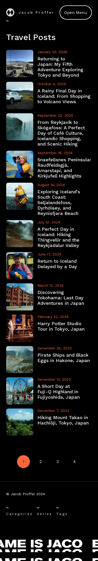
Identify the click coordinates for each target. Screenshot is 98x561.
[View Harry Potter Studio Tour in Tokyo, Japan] (49, 328)
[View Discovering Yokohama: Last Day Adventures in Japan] (49, 296)
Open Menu (75, 12)
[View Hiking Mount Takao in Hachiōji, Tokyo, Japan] (49, 422)
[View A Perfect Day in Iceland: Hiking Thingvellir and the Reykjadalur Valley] (49, 234)
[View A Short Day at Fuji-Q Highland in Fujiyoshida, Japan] (49, 390)
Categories (19, 514)
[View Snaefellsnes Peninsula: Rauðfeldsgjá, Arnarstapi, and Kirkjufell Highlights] (49, 165)
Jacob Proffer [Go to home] (30, 12)
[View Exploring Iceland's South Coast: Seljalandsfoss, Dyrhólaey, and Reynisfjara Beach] (49, 199)
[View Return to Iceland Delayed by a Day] (49, 265)
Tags (62, 514)
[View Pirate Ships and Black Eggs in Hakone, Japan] (49, 359)
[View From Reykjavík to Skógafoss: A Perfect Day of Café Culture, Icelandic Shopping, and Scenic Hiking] (49, 130)
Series (44, 514)
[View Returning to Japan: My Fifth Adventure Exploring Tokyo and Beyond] (49, 64)
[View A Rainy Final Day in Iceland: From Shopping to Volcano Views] (49, 95)
